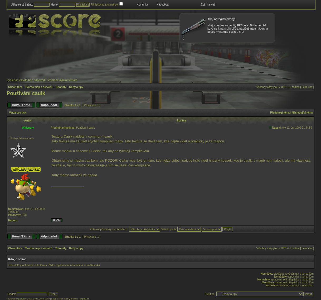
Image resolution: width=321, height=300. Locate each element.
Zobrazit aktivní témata (62, 80)
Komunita (142, 4)
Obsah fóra (15, 87)
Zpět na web (208, 4)
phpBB (21, 299)
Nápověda (163, 4)
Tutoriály (60, 87)
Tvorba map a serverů (38, 87)
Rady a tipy (76, 87)
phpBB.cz (84, 299)
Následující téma (302, 112)
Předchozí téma (280, 112)
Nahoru (12, 220)
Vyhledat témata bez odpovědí (26, 80)
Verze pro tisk (17, 112)
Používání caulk (26, 93)
